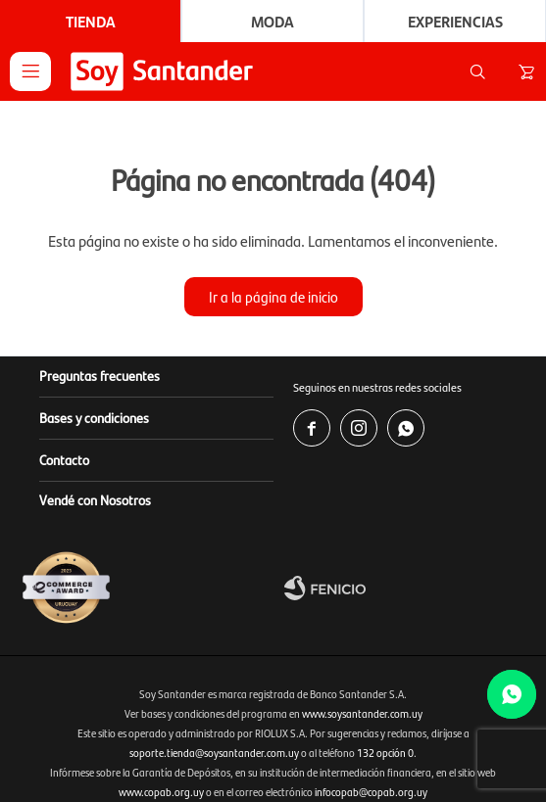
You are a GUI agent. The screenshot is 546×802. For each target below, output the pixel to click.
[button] (477, 71)
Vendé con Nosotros (95, 499)
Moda (272, 21)
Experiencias (455, 21)
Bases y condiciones (94, 417)
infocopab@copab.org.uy (371, 791)
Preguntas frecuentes (99, 375)
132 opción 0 (385, 752)
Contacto (64, 459)
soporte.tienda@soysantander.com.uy (214, 752)
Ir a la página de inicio (273, 296)
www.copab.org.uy (161, 791)
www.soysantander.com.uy (362, 713)
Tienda (91, 21)
